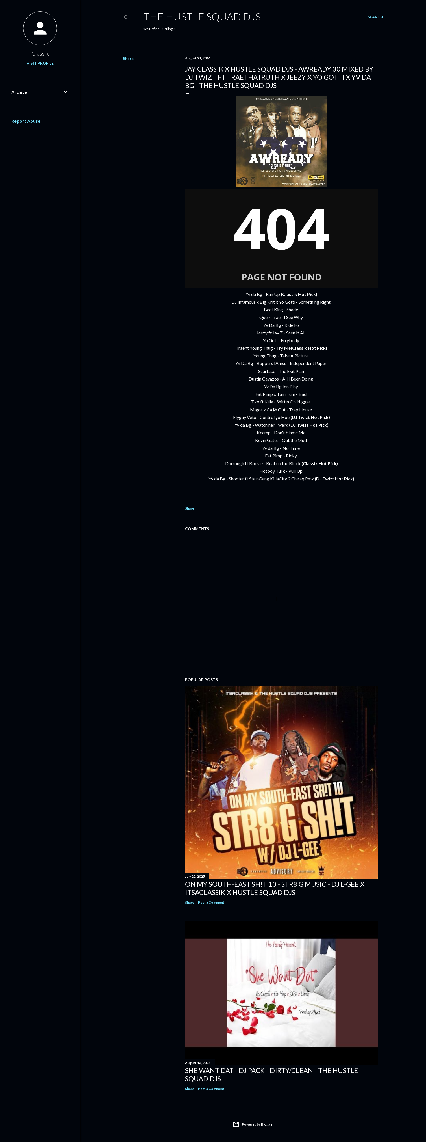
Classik (40, 53)
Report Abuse (25, 121)
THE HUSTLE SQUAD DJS (202, 16)
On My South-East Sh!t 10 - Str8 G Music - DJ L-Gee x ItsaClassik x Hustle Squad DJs (274, 888)
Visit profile (40, 63)
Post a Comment (211, 902)
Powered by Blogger (253, 1124)
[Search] (375, 17)
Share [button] (128, 58)
